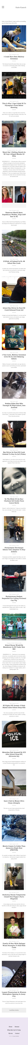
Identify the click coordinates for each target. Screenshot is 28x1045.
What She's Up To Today (14, 1030)
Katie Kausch (21, 7)
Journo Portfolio (16, 1036)
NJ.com (11, 1033)
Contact (17, 1033)
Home (10, 1026)
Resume (17, 1026)
